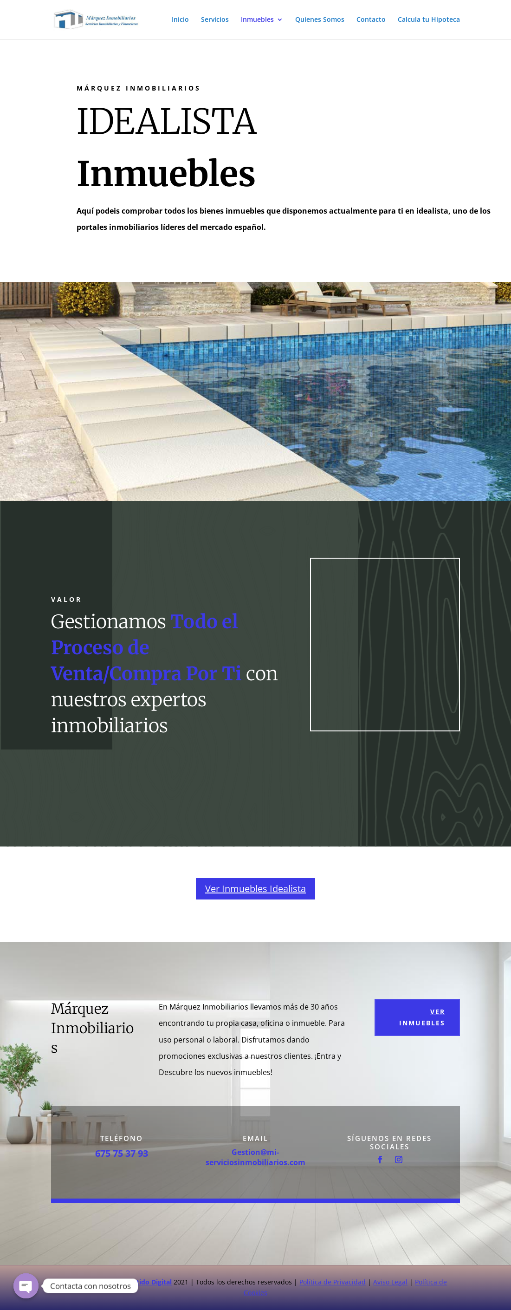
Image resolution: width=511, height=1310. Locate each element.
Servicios (215, 20)
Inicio (180, 20)
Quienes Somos (319, 20)
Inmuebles (257, 20)
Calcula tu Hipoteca (429, 20)
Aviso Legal (390, 1281)
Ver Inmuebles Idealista (255, 888)
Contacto (371, 20)
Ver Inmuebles (422, 1017)
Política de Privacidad (332, 1281)
